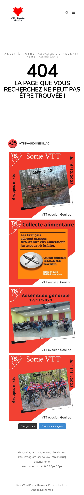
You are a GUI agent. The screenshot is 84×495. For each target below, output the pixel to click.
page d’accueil (45, 53)
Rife (18, 485)
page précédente (48, 56)
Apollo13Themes (42, 490)
